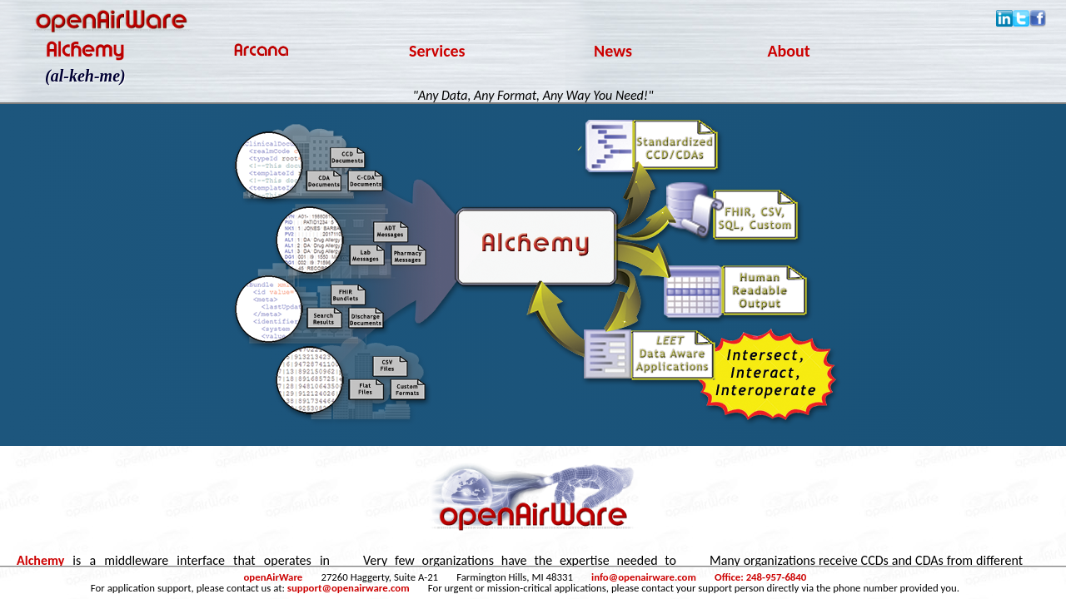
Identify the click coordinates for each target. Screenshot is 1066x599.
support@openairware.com (348, 588)
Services (437, 51)
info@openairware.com (643, 577)
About (789, 51)
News (613, 51)
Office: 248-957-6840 (760, 577)
